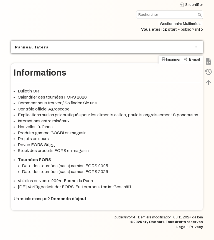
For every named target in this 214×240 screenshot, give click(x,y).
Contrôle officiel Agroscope (44, 109)
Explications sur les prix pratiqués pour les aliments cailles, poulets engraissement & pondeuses (108, 115)
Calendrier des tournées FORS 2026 (52, 97)
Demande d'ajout (68, 199)
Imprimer (173, 59)
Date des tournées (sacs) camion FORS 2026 (65, 171)
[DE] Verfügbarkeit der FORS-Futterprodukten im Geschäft (74, 187)
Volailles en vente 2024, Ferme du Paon (55, 181)
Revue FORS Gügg (36, 145)
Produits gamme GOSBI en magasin (52, 133)
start (172, 29)
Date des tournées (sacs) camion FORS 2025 (65, 166)
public (186, 29)
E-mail (194, 59)
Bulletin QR (28, 91)
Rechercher (200, 15)
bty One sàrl (153, 222)
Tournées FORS (34, 160)
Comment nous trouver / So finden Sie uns (57, 103)
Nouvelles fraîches (35, 127)
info (199, 29)
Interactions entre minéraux (44, 121)
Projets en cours (33, 138)
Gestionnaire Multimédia (181, 24)
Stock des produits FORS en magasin (53, 150)
